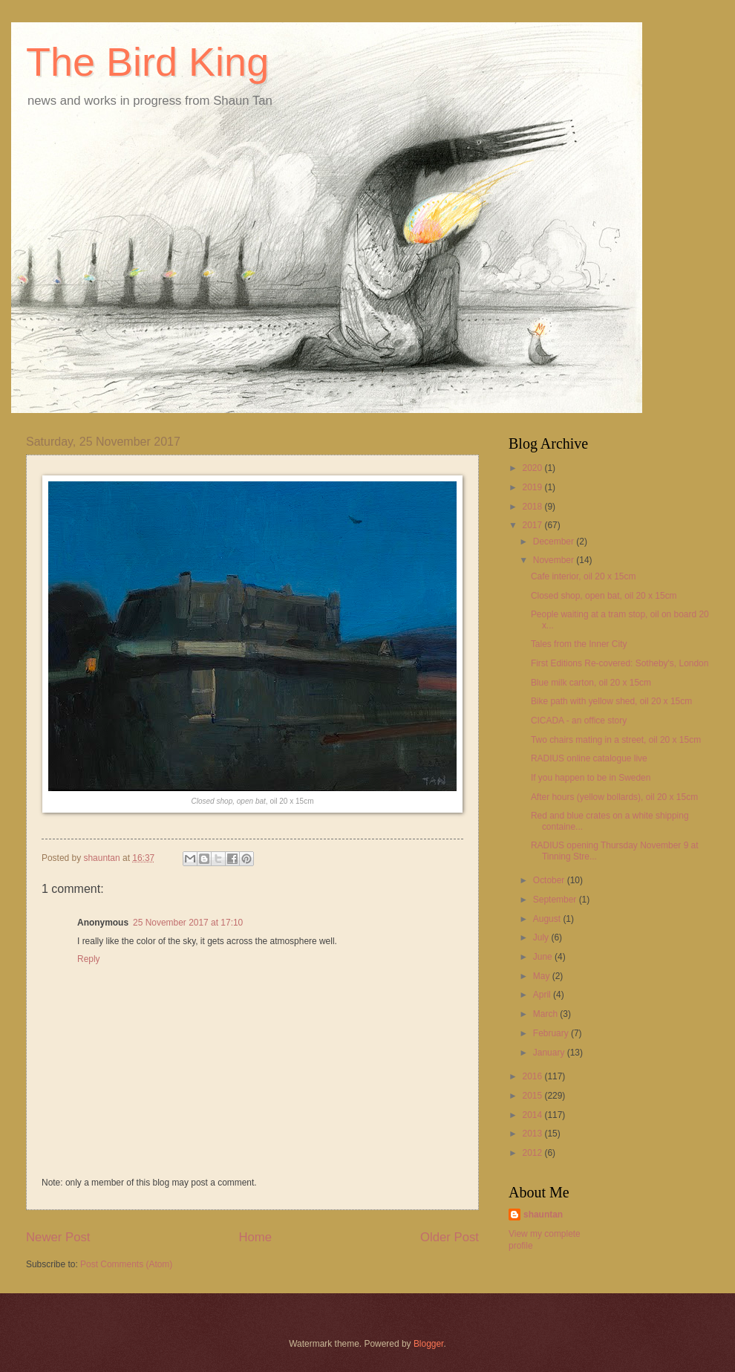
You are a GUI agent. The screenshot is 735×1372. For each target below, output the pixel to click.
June (544, 957)
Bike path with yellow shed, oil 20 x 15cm (611, 701)
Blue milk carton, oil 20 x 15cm (591, 682)
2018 (533, 506)
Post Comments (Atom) (126, 1264)
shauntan (543, 1214)
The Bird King (147, 61)
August (548, 919)
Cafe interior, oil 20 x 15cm (583, 576)
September (556, 899)
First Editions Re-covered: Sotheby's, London (619, 663)
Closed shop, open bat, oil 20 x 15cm (604, 596)
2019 (533, 487)
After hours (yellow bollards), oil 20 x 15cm (614, 797)
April (543, 994)
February (552, 1033)
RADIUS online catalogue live (589, 758)
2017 (533, 525)
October (550, 880)
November (554, 560)
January (550, 1052)
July (542, 937)
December (554, 541)
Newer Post (58, 1237)
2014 (533, 1115)
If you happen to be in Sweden (591, 778)
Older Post (449, 1237)
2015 (533, 1095)
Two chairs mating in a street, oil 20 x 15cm (616, 740)
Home (255, 1237)
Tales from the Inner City (579, 644)
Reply (88, 959)
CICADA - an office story (579, 720)
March (547, 1014)
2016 (533, 1076)
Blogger (429, 1344)
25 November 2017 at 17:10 (188, 922)
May (542, 976)
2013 (533, 1133)
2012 (533, 1153)
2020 (533, 468)
